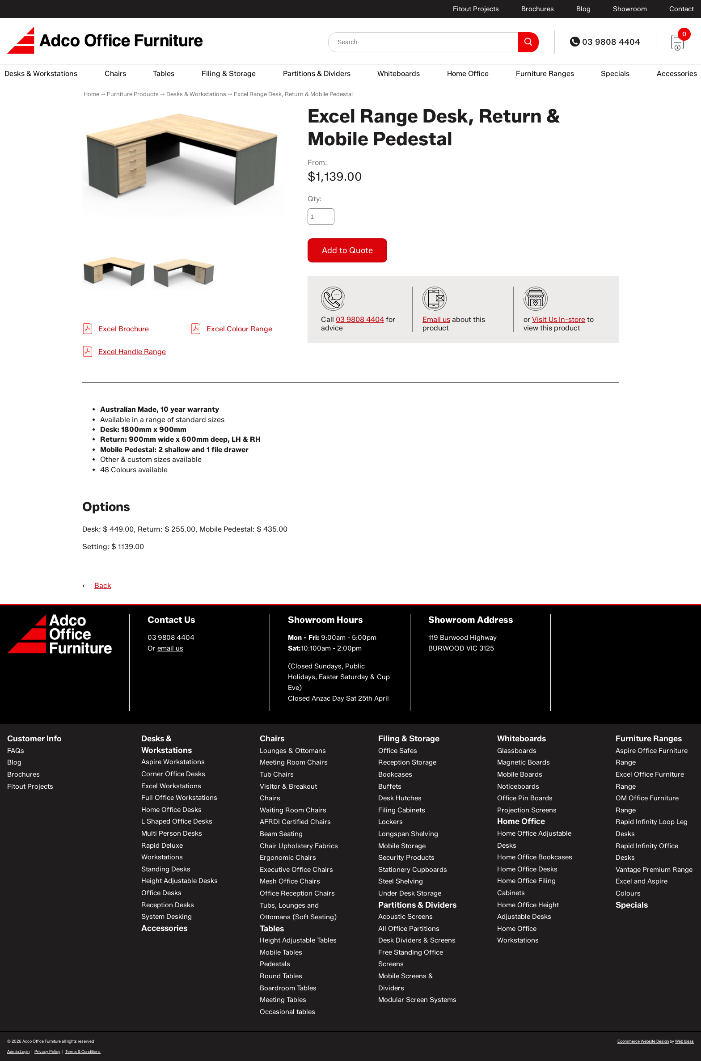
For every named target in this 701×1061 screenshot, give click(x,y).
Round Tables (281, 976)
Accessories (677, 73)
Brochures (537, 9)
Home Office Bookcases (534, 857)
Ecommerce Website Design (643, 1041)
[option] (184, 161)
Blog (583, 9)
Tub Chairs (277, 774)
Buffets (389, 786)
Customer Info (34, 739)
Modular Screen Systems (417, 1000)
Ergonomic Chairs (288, 858)
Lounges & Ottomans (293, 751)
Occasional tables (287, 1012)
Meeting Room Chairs (294, 762)
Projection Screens (527, 810)
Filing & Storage (229, 73)
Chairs (115, 73)
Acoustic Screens (405, 917)
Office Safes (397, 751)
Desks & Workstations (40, 73)
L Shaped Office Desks (176, 821)
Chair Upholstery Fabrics (299, 846)
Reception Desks (167, 905)
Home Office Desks (171, 810)
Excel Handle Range (132, 351)
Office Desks (161, 893)
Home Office (468, 73)
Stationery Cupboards (412, 870)
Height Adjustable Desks (179, 881)
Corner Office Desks (173, 774)
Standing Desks (165, 869)
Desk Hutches (400, 798)
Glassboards (516, 751)
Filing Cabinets (401, 810)
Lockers (390, 822)
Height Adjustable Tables (298, 940)
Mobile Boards (519, 774)
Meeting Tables (283, 1000)
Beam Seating (281, 834)
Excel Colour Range (239, 329)
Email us (436, 319)
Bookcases (395, 774)
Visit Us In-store (558, 319)
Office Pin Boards (525, 798)
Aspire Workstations (173, 762)
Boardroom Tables (288, 988)
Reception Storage (407, 762)
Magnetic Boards (523, 762)
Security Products (406, 858)
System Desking (166, 917)
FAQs (15, 751)
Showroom (630, 9)
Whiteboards (398, 73)
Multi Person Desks (171, 833)
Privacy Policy (47, 1051)
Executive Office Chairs (296, 870)
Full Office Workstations (179, 798)
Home (91, 93)
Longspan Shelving (408, 834)
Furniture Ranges (545, 73)
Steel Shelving (400, 881)
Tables (163, 73)
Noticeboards (518, 786)
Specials (615, 73)
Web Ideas (684, 1041)
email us (170, 648)
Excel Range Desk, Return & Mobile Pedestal (293, 93)
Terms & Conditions (83, 1051)
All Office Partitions (408, 929)
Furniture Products (133, 93)
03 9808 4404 (605, 42)
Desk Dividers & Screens (417, 940)
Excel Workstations (171, 786)
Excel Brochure (123, 329)
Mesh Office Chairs (290, 881)
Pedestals (275, 964)
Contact (681, 9)
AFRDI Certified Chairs (295, 822)
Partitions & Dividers (316, 73)
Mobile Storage (402, 846)
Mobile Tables (281, 952)
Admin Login (18, 1051)
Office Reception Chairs (297, 893)
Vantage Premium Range (654, 870)
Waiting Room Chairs (293, 810)
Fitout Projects (476, 9)
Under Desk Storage (409, 893)
